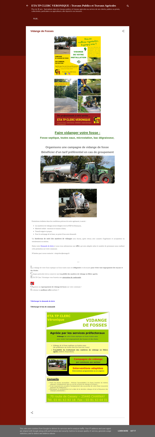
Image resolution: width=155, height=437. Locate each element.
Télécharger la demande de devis (43, 301)
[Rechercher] (127, 6)
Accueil (36, 19)
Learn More (123, 431)
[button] (123, 31)
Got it (133, 431)
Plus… (46, 19)
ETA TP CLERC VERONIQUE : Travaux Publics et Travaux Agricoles (73, 5)
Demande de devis (47, 246)
